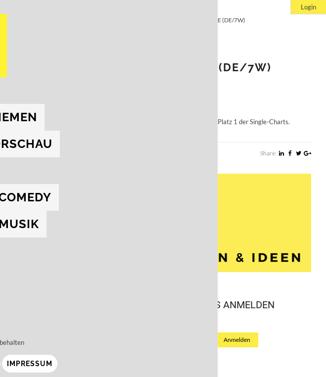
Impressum (78, 364)
